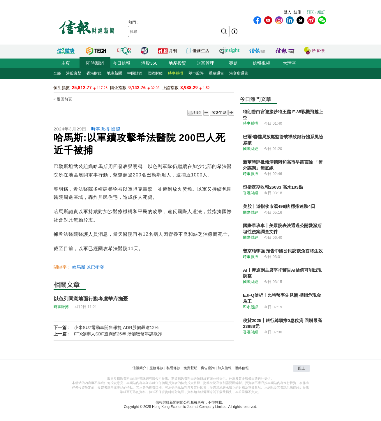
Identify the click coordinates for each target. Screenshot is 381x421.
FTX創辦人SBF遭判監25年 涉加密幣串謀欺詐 (118, 333)
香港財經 (94, 73)
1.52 (206, 88)
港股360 (149, 63)
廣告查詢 (208, 368)
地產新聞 (114, 73)
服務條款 (156, 368)
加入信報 (225, 368)
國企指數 (118, 87)
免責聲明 (190, 368)
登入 (287, 12)
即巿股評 (196, 73)
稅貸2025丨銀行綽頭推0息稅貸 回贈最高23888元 (282, 323)
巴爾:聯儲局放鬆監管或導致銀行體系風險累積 (283, 139)
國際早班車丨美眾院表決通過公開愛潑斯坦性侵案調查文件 (282, 228)
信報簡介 (139, 368)
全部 (57, 73)
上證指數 (170, 87)
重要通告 (216, 73)
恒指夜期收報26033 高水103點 (273, 187)
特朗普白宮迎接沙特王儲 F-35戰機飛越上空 (283, 114)
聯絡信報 (242, 368)
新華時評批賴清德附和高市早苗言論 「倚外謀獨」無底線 (283, 165)
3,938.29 (189, 87)
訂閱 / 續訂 (316, 12)
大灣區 (289, 63)
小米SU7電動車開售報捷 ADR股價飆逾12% (116, 327)
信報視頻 (261, 63)
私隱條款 (173, 368)
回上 (301, 368)
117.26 (102, 88)
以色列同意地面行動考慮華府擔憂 (91, 299)
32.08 (155, 88)
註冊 (297, 12)
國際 (116, 128)
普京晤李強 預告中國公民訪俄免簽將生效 (283, 250)
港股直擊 (73, 73)
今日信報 (121, 63)
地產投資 (177, 63)
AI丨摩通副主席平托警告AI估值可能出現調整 (282, 273)
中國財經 (134, 73)
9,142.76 (137, 87)
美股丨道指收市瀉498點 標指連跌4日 (279, 206)
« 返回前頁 (63, 99)
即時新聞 (95, 63)
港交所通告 (238, 73)
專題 (233, 63)
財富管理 (205, 63)
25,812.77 (81, 87)
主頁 (65, 63)
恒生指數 (62, 87)
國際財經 (155, 73)
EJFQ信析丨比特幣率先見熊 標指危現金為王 (282, 298)
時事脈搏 (175, 73)
